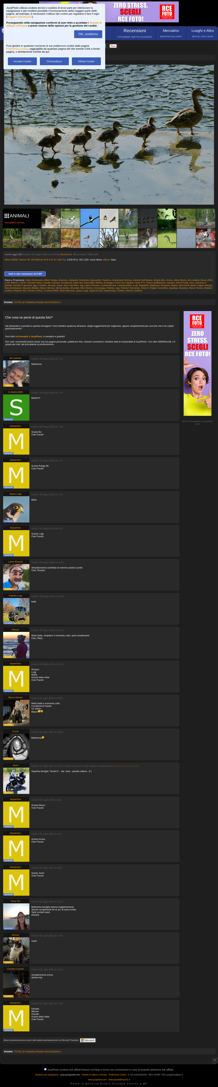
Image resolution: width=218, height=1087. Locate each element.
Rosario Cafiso (34, 290)
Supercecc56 (95, 290)
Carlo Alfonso (11, 282)
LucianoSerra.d (108, 285)
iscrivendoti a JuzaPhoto (28, 336)
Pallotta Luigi (112, 288)
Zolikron (138, 290)
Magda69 (143, 285)
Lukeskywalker (124, 285)
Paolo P (145, 288)
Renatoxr (183, 288)
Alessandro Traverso (100, 280)
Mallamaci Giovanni (159, 285)
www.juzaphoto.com (97, 1079)
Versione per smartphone (47, 1075)
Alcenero (62, 280)
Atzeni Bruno (179, 280)
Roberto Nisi (20, 290)
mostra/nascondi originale (126, 766)
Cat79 (22, 282)
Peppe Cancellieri (159, 288)
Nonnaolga (99, 288)
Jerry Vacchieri (70, 285)
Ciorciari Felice (34, 282)
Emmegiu (108, 282)
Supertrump (110, 290)
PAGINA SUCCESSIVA (48, 302)
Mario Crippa (196, 285)
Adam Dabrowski (33, 280)
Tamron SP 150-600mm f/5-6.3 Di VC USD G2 (42, 259)
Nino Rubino (86, 288)
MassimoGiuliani (13, 288)
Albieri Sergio (50, 280)
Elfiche (98, 282)
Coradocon (66, 282)
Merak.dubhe (62, 288)
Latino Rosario (91, 285)
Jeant (59, 285)
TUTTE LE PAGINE (24, 302)
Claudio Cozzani (51, 282)
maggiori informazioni (19, 16)
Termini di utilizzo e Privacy (94, 1075)
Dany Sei (78, 282)
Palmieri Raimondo (130, 288)
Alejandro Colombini (79, 280)
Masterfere (66, 254)
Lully (135, 285)
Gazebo (171, 282)
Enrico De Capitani (124, 282)
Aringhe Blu (159, 280)
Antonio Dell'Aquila (142, 280)
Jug (81, 285)
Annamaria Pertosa (121, 280)
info (197, 424)
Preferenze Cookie (17, 48)
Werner (129, 290)
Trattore (121, 290)
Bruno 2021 (206, 280)
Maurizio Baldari (31, 288)
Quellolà (173, 288)
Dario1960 (89, 282)
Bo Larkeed (193, 280)
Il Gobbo (42, 285)
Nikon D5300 (11, 259)
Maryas (208, 285)
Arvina (169, 280)
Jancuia (51, 285)
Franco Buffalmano (155, 282)
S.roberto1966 (51, 290)
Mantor (174, 285)
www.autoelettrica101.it (119, 1079)
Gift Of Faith (182, 282)
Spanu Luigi (82, 290)
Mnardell (74, 288)
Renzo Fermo (196, 288)
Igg (34, 285)
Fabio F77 (140, 282)
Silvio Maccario (66, 290)
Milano (106, 259)
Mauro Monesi (47, 288)
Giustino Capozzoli (22, 285)
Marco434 (184, 285)
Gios (191, 282)
